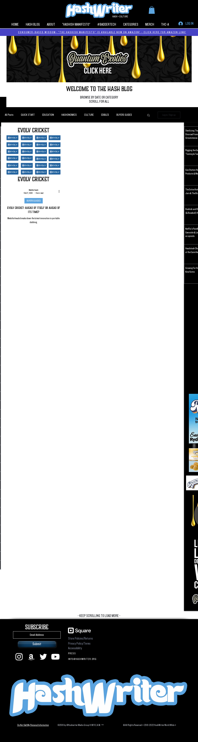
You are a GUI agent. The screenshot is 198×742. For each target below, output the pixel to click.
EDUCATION (48, 114)
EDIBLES (105, 114)
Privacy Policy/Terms (79, 643)
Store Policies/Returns (80, 638)
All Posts (9, 114)
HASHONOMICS (69, 114)
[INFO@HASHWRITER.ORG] (83, 659)
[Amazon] (31, 657)
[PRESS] (83, 653)
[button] (152, 10)
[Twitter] (43, 657)
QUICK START (28, 114)
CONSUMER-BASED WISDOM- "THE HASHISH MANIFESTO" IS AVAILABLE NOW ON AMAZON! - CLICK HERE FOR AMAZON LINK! (102, 32)
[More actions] (60, 191)
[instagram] (19, 657)
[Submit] (37, 644)
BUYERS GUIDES (124, 114)
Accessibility (75, 648)
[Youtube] (55, 657)
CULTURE (89, 114)
